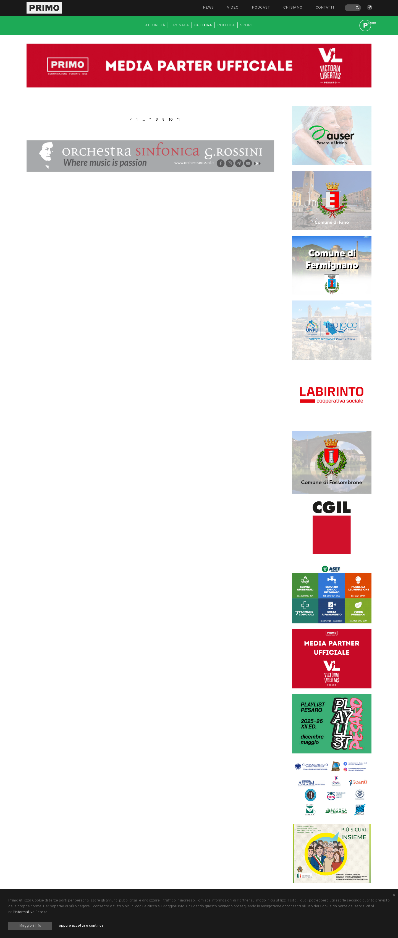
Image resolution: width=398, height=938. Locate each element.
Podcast (261, 7)
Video (233, 7)
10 (171, 119)
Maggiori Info (30, 925)
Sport (246, 25)
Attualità (155, 25)
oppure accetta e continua (81, 925)
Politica (226, 25)
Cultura (203, 25)
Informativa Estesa (31, 912)
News (208, 7)
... (143, 119)
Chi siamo (292, 7)
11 (178, 119)
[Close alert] (393, 895)
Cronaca (180, 25)
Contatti (325, 7)
